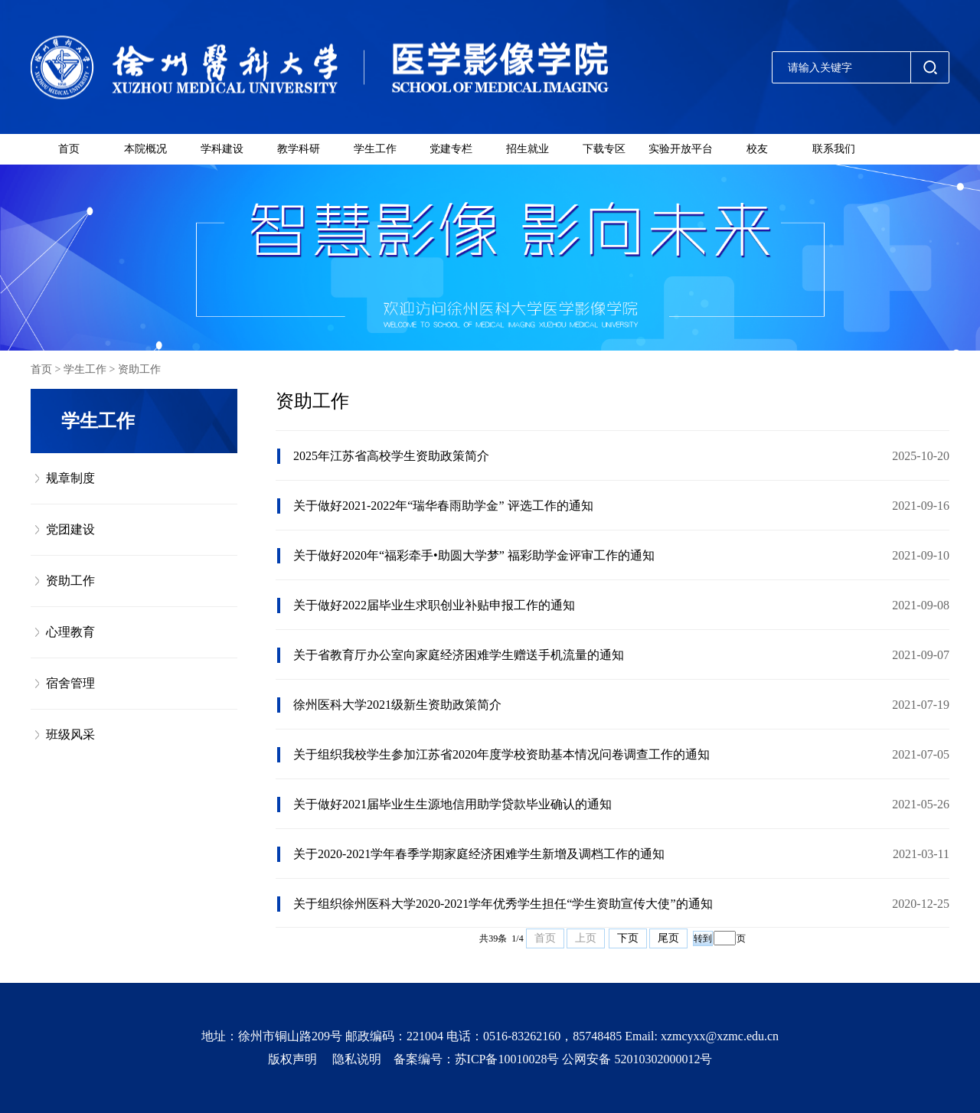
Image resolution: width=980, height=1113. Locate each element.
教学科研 (298, 149)
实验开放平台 (680, 149)
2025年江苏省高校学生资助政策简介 (391, 455)
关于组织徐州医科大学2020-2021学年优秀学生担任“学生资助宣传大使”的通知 (503, 903)
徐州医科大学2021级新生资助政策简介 (397, 704)
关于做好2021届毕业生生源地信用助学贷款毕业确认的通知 (452, 804)
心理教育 (70, 631)
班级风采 (70, 734)
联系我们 (833, 149)
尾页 (668, 938)
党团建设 (70, 529)
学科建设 (222, 149)
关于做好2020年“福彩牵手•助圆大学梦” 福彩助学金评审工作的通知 (474, 555)
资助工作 (139, 369)
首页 (69, 149)
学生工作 (375, 149)
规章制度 (70, 478)
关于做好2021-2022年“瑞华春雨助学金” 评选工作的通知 (443, 505)
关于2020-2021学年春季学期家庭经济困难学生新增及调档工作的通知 (479, 853)
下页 (628, 938)
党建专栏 (451, 149)
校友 (757, 149)
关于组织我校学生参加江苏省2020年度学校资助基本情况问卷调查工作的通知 (501, 754)
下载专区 (604, 149)
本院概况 (145, 149)
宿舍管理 (70, 683)
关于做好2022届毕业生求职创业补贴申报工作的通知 (434, 605)
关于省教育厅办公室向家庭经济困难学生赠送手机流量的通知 (458, 654)
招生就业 (527, 149)
